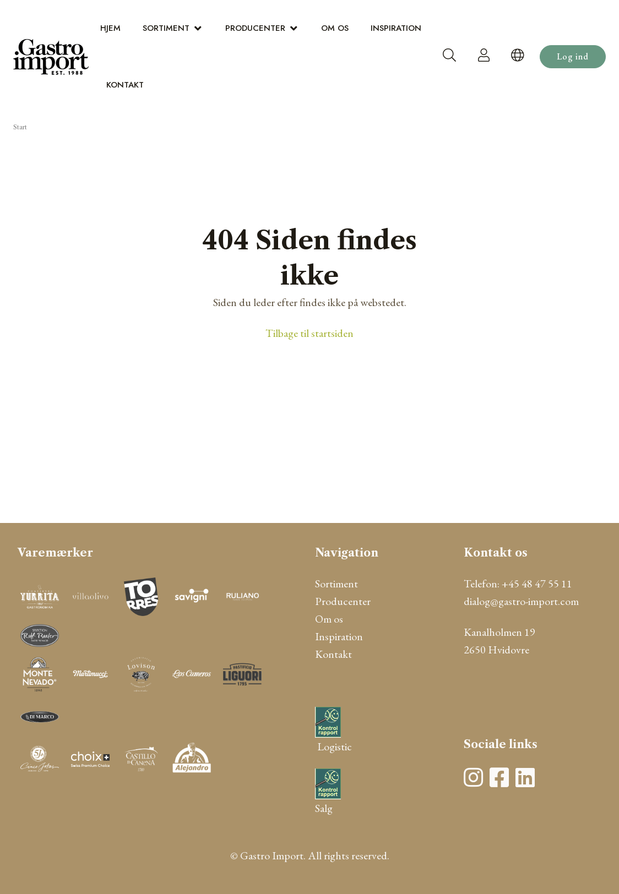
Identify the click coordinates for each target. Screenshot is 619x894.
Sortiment (166, 28)
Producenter (255, 28)
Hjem (110, 28)
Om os (335, 28)
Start (20, 127)
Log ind (573, 56)
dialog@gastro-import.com (521, 601)
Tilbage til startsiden (309, 333)
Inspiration (396, 28)
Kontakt (125, 85)
